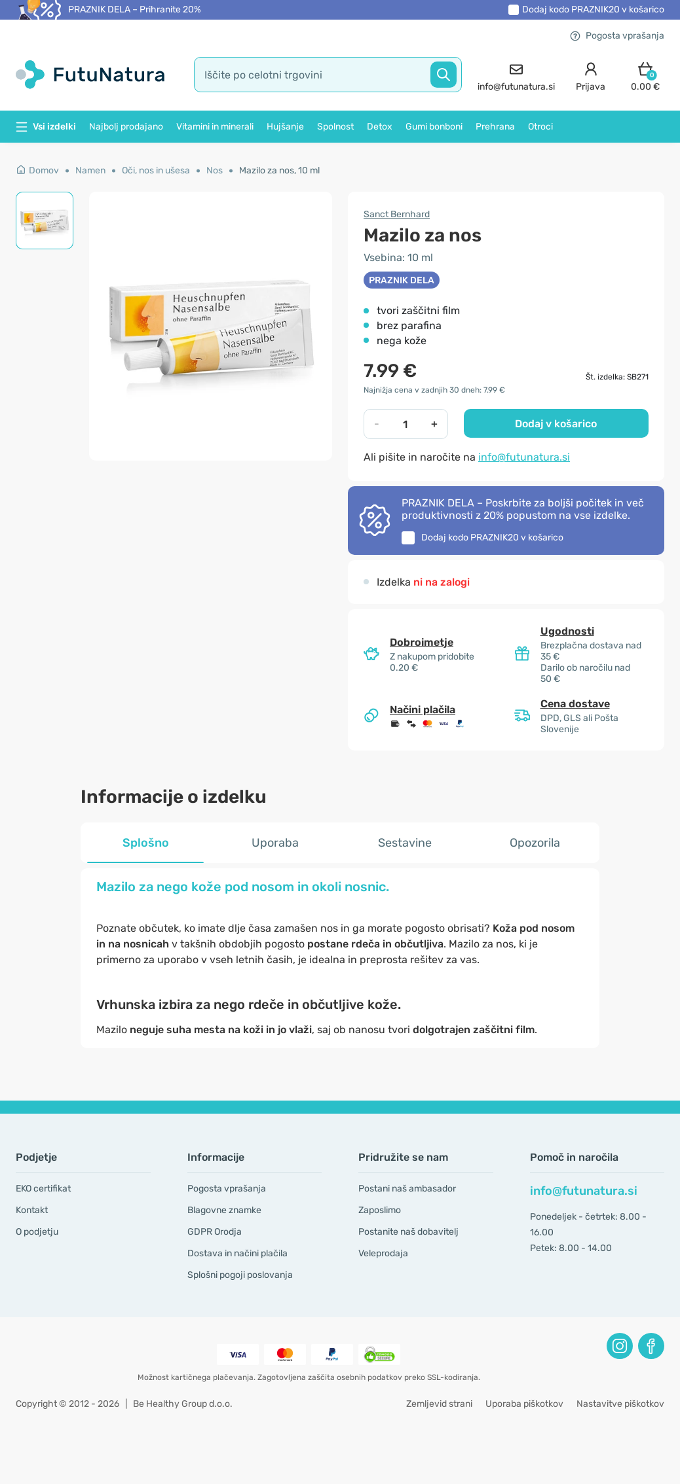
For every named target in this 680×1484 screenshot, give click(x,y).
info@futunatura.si (524, 457)
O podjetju (37, 1231)
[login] (590, 75)
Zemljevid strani (439, 1403)
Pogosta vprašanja (617, 35)
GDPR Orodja (214, 1231)
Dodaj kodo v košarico (593, 9)
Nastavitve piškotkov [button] (620, 1403)
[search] (328, 74)
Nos (214, 170)
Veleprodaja (383, 1253)
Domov (37, 170)
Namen (90, 170)
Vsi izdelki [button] (46, 126)
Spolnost (335, 126)
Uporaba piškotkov (524, 1403)
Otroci (540, 126)
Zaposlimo (379, 1210)
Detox (379, 126)
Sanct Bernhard (397, 214)
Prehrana (495, 126)
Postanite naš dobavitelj (408, 1231)
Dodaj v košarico (556, 423)
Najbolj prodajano (126, 126)
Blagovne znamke (224, 1210)
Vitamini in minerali (215, 126)
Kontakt (32, 1210)
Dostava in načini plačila (237, 1253)
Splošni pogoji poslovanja (240, 1275)
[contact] (516, 75)
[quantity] (405, 424)
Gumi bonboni (434, 126)
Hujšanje (285, 126)
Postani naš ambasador (407, 1188)
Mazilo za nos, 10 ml (279, 170)
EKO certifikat (43, 1188)
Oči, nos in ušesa (156, 170)
